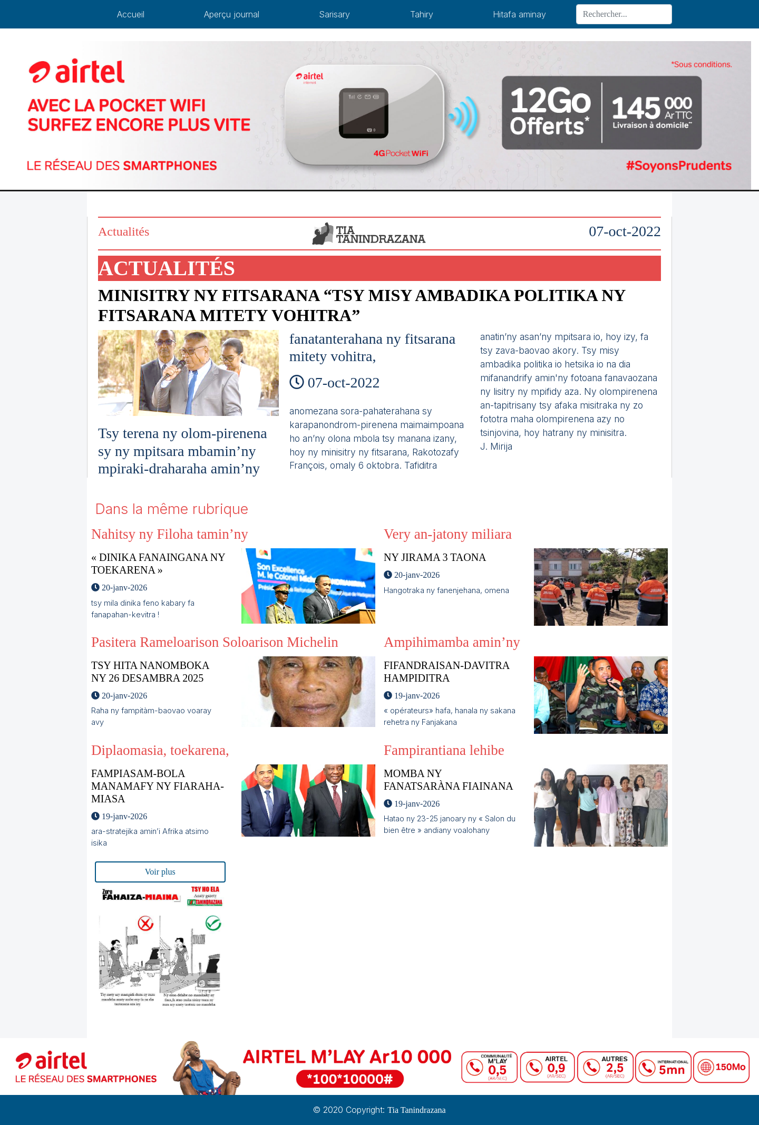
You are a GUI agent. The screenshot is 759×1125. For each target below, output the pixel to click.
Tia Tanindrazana (416, 1109)
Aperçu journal (231, 14)
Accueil (130, 14)
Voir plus (160, 871)
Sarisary (334, 14)
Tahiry (421, 14)
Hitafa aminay (519, 14)
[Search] (624, 14)
